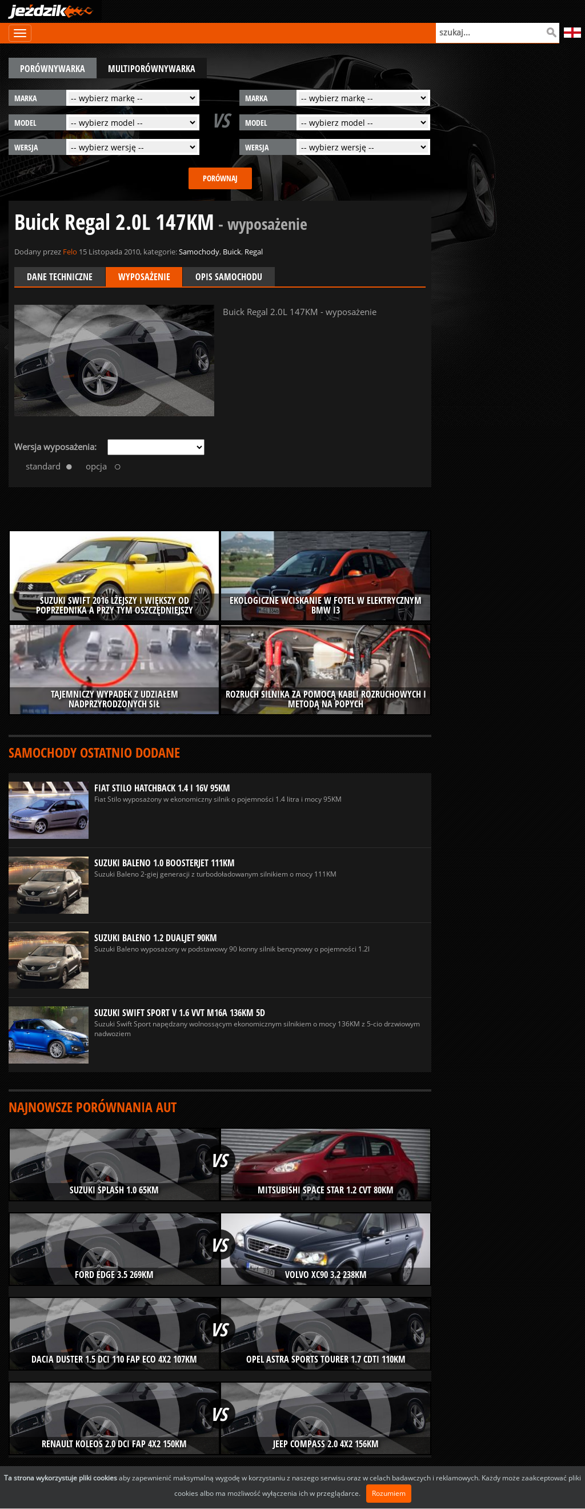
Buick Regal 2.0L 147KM (160, 221)
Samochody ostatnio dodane (94, 752)
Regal (254, 251)
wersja (26, 147)
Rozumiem (389, 1493)
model (25, 122)
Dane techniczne (60, 276)
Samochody (199, 251)
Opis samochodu (229, 276)
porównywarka (52, 68)
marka (25, 98)
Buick (232, 251)
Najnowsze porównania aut (93, 1106)
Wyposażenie (144, 276)
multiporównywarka (152, 68)
